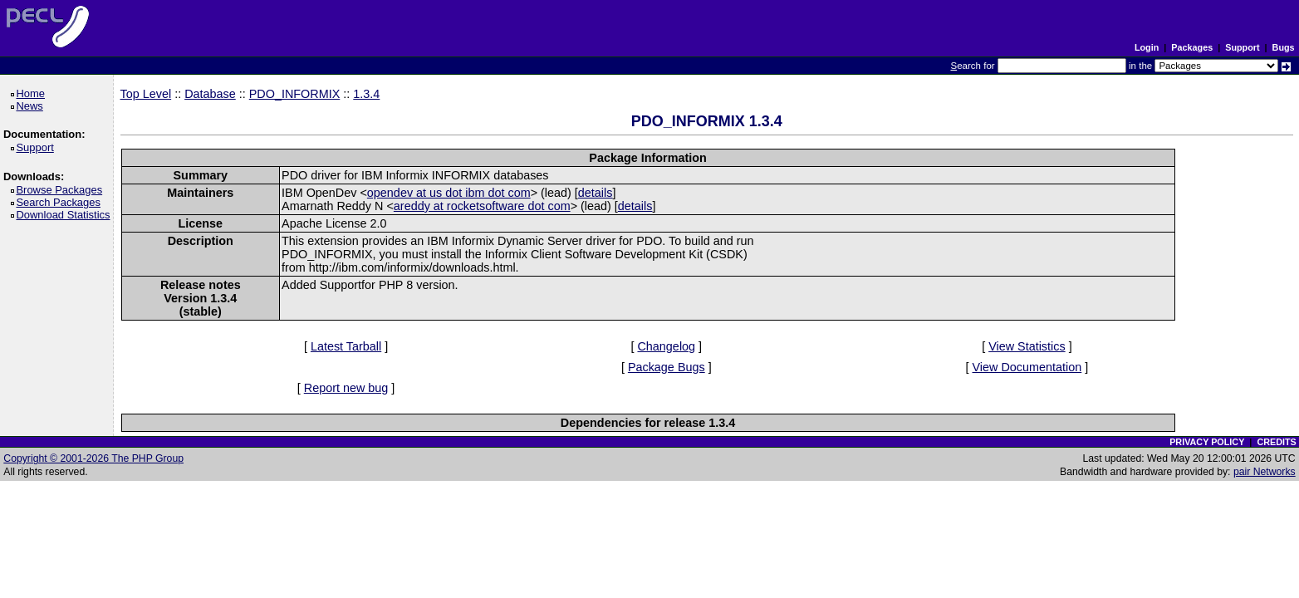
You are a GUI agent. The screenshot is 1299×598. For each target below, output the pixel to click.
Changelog (666, 346)
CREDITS (1276, 442)
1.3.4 (366, 93)
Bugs (1283, 47)
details (595, 192)
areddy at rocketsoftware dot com (482, 206)
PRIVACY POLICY (1206, 442)
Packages (1192, 47)
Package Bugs (666, 367)
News (32, 106)
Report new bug (346, 388)
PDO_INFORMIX (295, 93)
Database (210, 93)
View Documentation (1027, 367)
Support (1242, 47)
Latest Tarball (346, 346)
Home (33, 93)
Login (1147, 47)
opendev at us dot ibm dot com (449, 192)
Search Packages (60, 202)
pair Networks (1264, 472)
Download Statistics (65, 214)
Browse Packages (62, 190)
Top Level (146, 93)
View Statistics (1027, 346)
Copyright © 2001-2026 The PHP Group (93, 458)
